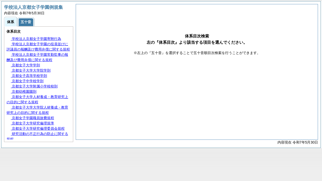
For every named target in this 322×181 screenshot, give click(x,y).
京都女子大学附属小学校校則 (34, 86)
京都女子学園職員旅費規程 (32, 118)
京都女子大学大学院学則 (31, 70)
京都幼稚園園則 (23, 91)
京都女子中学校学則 (27, 81)
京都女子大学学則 (25, 65)
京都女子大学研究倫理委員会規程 (38, 128)
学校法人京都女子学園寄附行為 (36, 39)
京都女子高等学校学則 (29, 76)
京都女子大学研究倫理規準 (32, 123)
